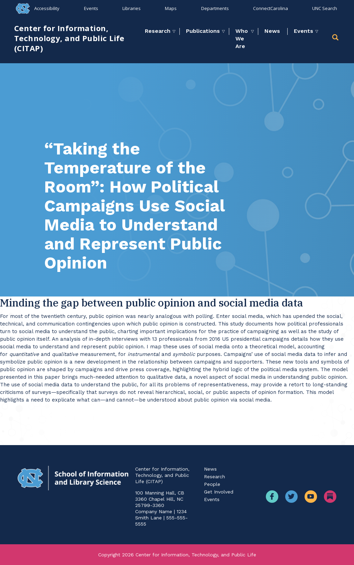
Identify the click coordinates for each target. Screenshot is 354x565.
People (212, 484)
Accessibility (46, 8)
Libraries (131, 8)
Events (91, 8)
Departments (215, 8)
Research (157, 31)
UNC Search (324, 8)
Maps (171, 8)
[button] (336, 38)
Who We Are (241, 38)
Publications (203, 31)
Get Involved (218, 492)
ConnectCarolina (270, 8)
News (272, 31)
